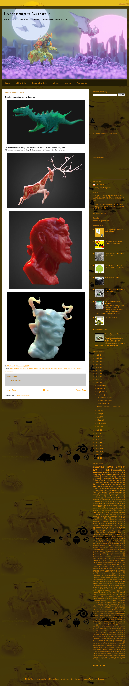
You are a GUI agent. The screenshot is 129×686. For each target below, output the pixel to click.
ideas (114, 512)
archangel (103, 617)
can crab (96, 527)
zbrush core (9, 371)
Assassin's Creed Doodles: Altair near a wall (107, 555)
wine (118, 657)
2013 (98, 439)
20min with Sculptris (112, 549)
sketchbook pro (106, 484)
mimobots (99, 514)
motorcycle (107, 479)
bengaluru (96, 525)
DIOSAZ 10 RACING (107, 568)
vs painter (115, 543)
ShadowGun (104, 592)
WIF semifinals (106, 610)
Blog (7, 83)
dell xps (103, 623)
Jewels (101, 581)
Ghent (108, 575)
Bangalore (99, 482)
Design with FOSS (103, 572)
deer (12, 368)
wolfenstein (118, 545)
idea (114, 634)
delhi (99, 531)
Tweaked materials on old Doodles (109, 407)
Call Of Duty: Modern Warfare (103, 562)
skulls (114, 516)
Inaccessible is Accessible (27, 14)
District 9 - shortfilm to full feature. (102, 574)
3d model (118, 479)
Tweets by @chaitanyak (101, 221)
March (99, 420)
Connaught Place (107, 566)
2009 (98, 452)
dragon (16, 368)
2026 (98, 355)
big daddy (104, 619)
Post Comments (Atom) (23, 395)
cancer (104, 527)
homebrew (112, 632)
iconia (109, 634)
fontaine (103, 628)
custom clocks (100, 529)
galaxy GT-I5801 (98, 630)
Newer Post (10, 390)
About (68, 83)
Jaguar (95, 581)
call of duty (118, 525)
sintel (102, 645)
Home (46, 390)
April (99, 417)
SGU (106, 591)
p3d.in (121, 540)
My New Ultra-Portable (101, 585)
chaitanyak (113, 490)
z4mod (113, 659)
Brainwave (112, 505)
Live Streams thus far (104, 397)
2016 (98, 430)
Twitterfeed (104, 604)
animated (104, 486)
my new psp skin (111, 317)
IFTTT (102, 470)
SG (101, 591)
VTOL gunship (112, 606)
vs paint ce (105, 543)
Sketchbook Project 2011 (107, 594)
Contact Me (82, 83)
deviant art (98, 501)
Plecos (116, 589)
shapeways (96, 516)
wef (94, 655)
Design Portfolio (39, 83)
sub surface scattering (49, 368)
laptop (107, 536)
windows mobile (109, 477)
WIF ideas (96, 610)
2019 (98, 377)
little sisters (121, 636)
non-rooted (112, 540)
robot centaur (119, 642)
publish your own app (106, 642)
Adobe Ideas (107, 503)
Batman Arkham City (99, 505)
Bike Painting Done (112, 277)
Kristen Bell (117, 581)
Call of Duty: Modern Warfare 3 (108, 564)
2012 (98, 442)
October (100, 389)
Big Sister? (117, 558)
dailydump (96, 623)
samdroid (96, 542)
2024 (98, 361)
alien (98, 479)
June (99, 414)
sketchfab (37, 368)
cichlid (111, 508)
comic (111, 527)
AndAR (109, 551)
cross (120, 621)
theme (120, 516)
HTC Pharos (107, 475)
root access (96, 643)
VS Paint (122, 477)
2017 (98, 383)
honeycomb (96, 534)
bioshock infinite (107, 525)
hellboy (25, 368)
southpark (112, 647)
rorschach (113, 643)
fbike (120, 510)
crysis (123, 527)
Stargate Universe (117, 521)
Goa (113, 575)
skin (113, 496)
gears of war (109, 630)
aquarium (109, 482)
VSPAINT (96, 477)
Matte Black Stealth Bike (117, 583)
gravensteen (119, 630)
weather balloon (118, 653)
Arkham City (118, 551)
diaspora (110, 623)
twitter (120, 486)
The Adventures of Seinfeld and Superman (107, 598)
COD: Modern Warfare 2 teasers (115, 560)
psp (108, 496)
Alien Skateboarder (102, 329)
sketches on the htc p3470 (115, 645)
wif (107, 518)
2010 (98, 449)
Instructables (104, 494)
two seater (96, 543)
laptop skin (99, 538)
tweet (123, 651)
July (99, 411)
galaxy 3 (96, 512)
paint (107, 514)
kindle (100, 536)
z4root (118, 659)
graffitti (122, 531)
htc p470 (120, 632)
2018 (98, 380)
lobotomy (97, 638)
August (100, 395)
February (100, 423)
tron (121, 542)
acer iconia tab (110, 507)
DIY (119, 475)
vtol (121, 543)
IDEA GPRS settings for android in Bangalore (113, 242)
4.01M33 (101, 551)
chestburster (96, 621)
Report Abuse (99, 665)
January (100, 426)
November (101, 385)
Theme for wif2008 (106, 602)
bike (105, 490)
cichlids (117, 508)
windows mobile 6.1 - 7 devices (104, 657)
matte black (119, 638)
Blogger (100, 679)
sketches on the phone (99, 647)
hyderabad (96, 634)
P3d (114, 587)
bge (122, 617)
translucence (62, 368)
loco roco (109, 538)
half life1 (95, 632)
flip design (102, 492)
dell (121, 490)
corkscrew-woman (109, 621)
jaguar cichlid (97, 636)
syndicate (114, 542)
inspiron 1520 (107, 534)
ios (94, 536)
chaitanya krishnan (116, 619)
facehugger (107, 531)
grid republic (101, 532)
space (120, 496)
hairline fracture (115, 532)
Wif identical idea (106, 615)
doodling (117, 623)
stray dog (113, 649)
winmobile (101, 659)
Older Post (81, 390)
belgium (119, 523)
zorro (95, 494)
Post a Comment (16, 380)
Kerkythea (108, 581)
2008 (98, 455)
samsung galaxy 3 (115, 492)
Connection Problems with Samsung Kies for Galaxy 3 (114, 266)
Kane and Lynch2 (116, 519)
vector (101, 518)
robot (95, 481)
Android (111, 472)
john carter (106, 636)
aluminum (111, 523)
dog (94, 496)
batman (98, 490)
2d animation (115, 518)
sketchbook (105, 542)
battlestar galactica (113, 617)
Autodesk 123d (118, 503)
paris (114, 514)
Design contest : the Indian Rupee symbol (114, 254)
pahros (95, 642)
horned (30, 368)
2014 (98, 436)
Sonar (120, 594)
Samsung (96, 499)
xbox (107, 659)
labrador (113, 636)
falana (111, 625)
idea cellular (105, 512)
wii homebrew (114, 655)
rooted (105, 643)
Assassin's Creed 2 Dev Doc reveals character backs (108, 553)
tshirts (117, 651)
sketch (103, 481)
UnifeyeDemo (113, 604)
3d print (122, 481)
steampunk (96, 503)
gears (116, 531)
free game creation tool (116, 628)
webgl (95, 484)
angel (120, 507)
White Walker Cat (103, 404)
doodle (101, 496)
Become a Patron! (99, 213)
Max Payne (96, 521)
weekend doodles (99, 545)
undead (79, 368)
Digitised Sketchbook (117, 572)
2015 (98, 433)
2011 (98, 445)
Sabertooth (114, 591)
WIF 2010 (120, 608)
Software (105, 521)
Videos (56, 83)
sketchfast (106, 516)
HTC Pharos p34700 (116, 579)
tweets (97, 653)
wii (110, 545)
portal (120, 501)
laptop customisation (118, 536)
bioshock (114, 494)
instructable (118, 534)
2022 (98, 367)
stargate (105, 649)
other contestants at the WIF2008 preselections (107, 640)
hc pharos (103, 632)
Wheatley (103, 613)
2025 (98, 358)
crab (116, 527)
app (112, 486)
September (101, 392)
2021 (98, 370)
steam (95, 486)
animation (105, 499)
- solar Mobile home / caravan (110, 547)
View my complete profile (102, 188)
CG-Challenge (117, 497)
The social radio (98, 523)
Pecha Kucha (106, 589)
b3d (112, 499)
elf (21, 368)
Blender (120, 466)
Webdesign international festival (113, 488)
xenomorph (96, 497)
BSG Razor (107, 558)
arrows (95, 508)
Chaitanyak (100, 184)
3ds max (107, 497)
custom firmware (113, 529)
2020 (98, 374)
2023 (98, 364)
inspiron (120, 634)
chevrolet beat (120, 499)
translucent (72, 368)
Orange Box (106, 587)
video (109, 653)
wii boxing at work (102, 655)
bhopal (95, 619)
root (121, 514)
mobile (107, 501)
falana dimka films (111, 510)
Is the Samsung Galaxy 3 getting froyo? (114, 230)
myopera (103, 540)
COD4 (102, 560)
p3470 (114, 501)
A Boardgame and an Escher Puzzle (112, 335)
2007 (98, 458)
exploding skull (102, 625)
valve (94, 518)
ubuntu (95, 488)
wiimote (122, 655)
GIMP (106, 519)
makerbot (122, 512)
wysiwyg (95, 547)
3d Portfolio (21, 83)
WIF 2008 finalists (110, 608)
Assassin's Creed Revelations (102, 556)
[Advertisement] (109, 114)
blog (121, 494)
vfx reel (103, 653)
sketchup (119, 484)
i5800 (103, 634)
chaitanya (103, 508)
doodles (119, 482)
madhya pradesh (108, 638)
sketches (112, 481)
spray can (120, 647)
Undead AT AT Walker (104, 401)
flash (94, 492)
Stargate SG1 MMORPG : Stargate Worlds (113, 596)
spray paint (96, 649)
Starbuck (95, 596)
